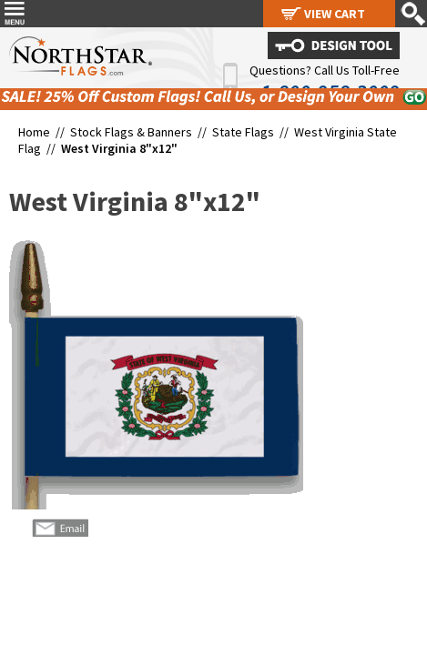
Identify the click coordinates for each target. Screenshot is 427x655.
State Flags (243, 132)
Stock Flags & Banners (131, 132)
